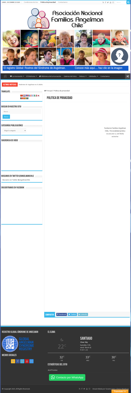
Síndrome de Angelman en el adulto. (31, 84)
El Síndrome (30, 76)
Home (5, 76)
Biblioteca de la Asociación (50, 76)
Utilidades (92, 76)
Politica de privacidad (48, 2)
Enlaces (82, 76)
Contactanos (62, 2)
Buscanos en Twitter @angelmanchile (17, 176)
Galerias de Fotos (70, 76)
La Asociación (16, 76)
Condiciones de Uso (31, 2)
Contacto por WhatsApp (69, 377)
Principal (48, 91)
